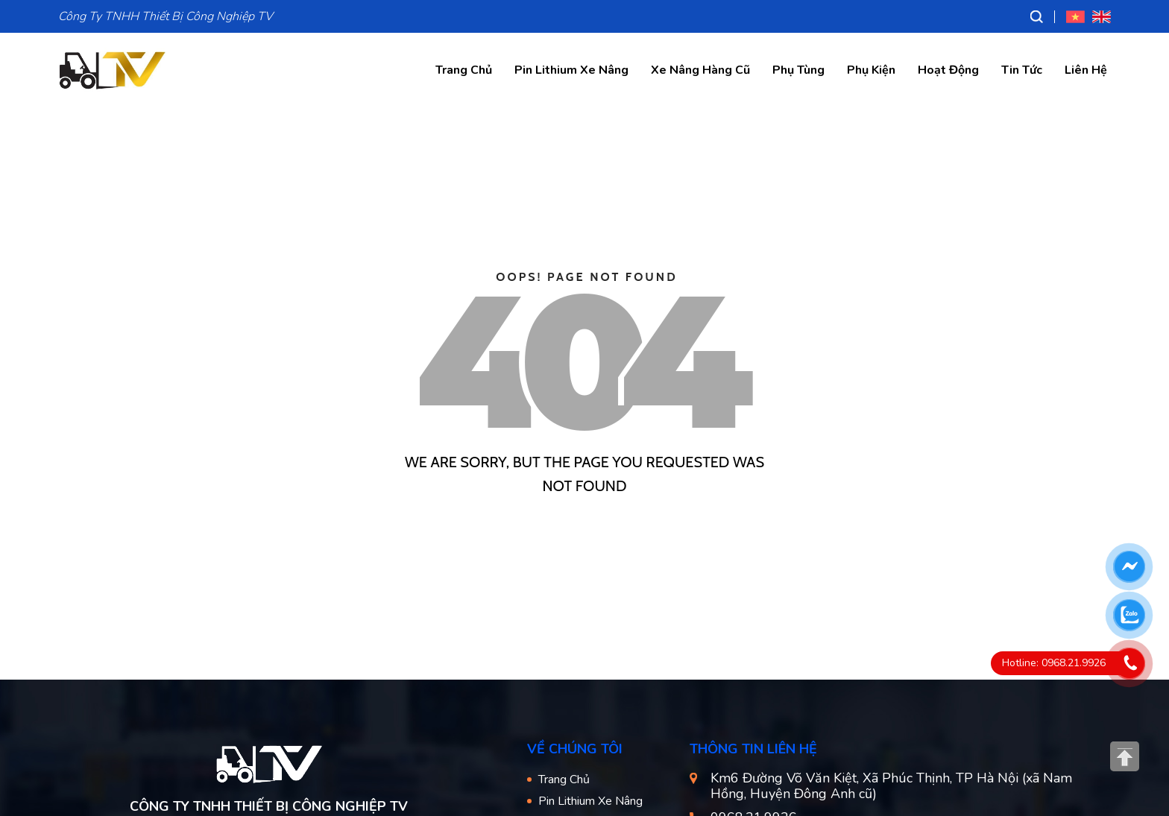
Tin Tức (1021, 70)
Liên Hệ (1086, 70)
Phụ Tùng (798, 70)
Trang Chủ (463, 70)
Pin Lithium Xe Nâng (571, 70)
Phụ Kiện (871, 70)
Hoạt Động (948, 70)
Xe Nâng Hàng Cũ (700, 70)
